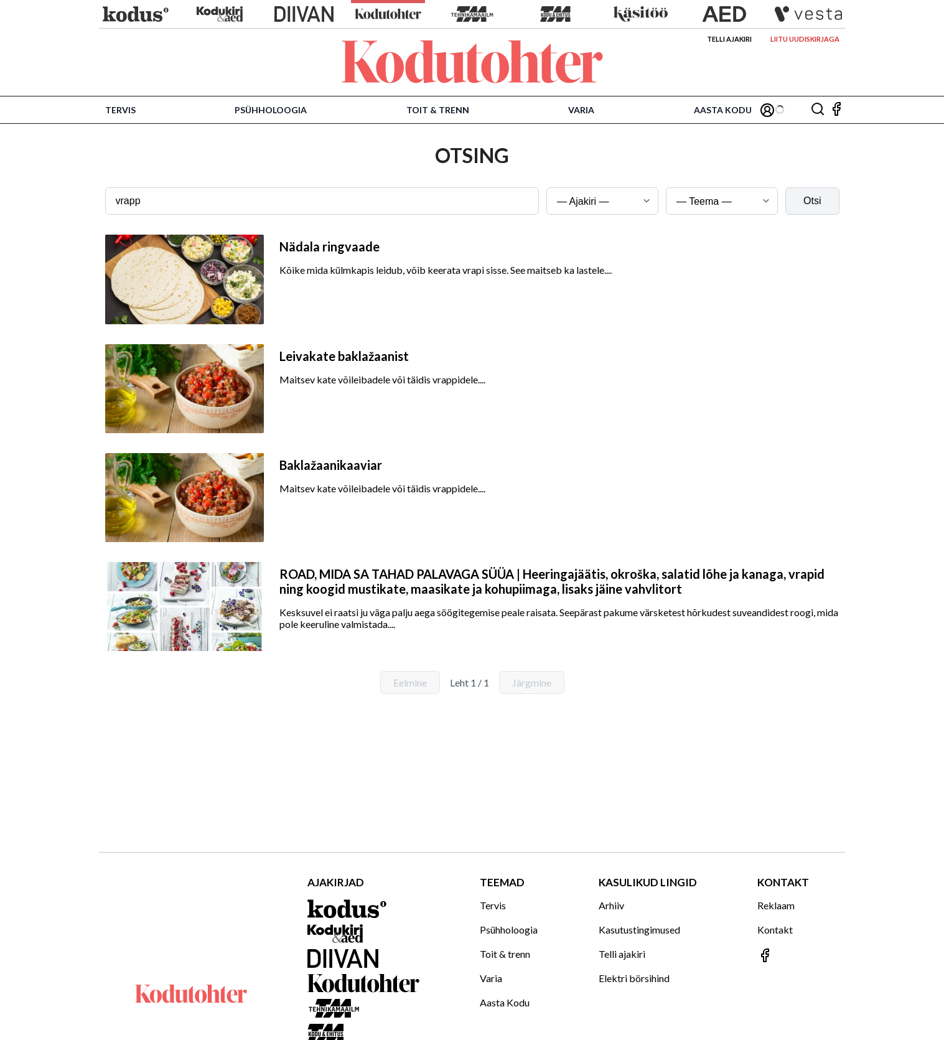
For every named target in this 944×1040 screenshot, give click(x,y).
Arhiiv (611, 905)
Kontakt (775, 929)
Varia (581, 110)
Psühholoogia (271, 110)
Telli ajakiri (729, 39)
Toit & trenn (437, 110)
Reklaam (776, 905)
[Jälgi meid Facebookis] (836, 109)
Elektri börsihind (634, 978)
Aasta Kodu (723, 110)
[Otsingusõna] (322, 201)
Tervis (120, 110)
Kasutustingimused (639, 929)
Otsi (812, 200)
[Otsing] (817, 109)
